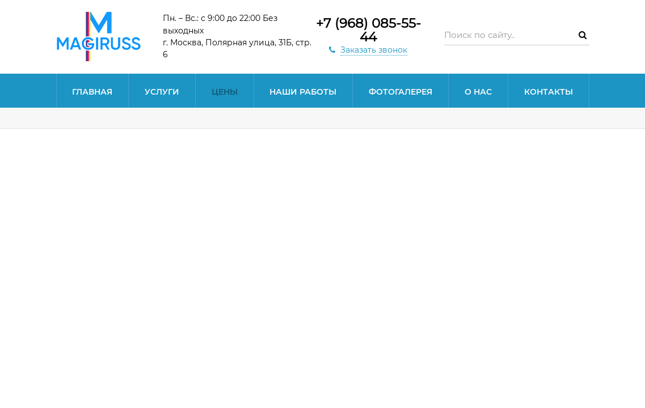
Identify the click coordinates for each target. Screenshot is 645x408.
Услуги (162, 92)
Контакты (548, 92)
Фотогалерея (400, 92)
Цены (225, 92)
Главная (92, 92)
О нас (478, 92)
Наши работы (302, 92)
